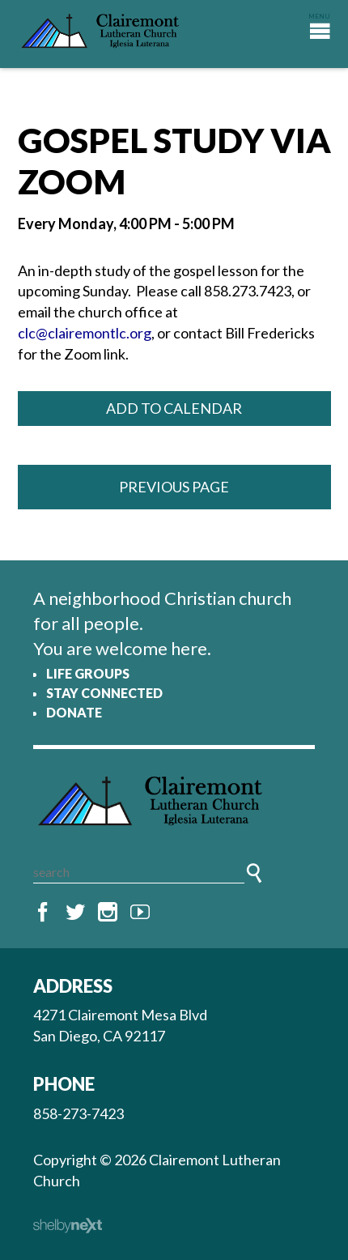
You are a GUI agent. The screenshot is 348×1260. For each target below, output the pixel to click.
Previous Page (174, 487)
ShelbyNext (67, 1226)
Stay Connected (104, 692)
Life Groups (87, 673)
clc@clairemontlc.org (84, 333)
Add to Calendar (174, 408)
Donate (74, 712)
